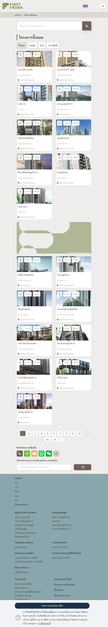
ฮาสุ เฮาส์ (56, 521)
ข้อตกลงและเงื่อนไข (62, 579)
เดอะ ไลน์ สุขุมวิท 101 (61, 525)
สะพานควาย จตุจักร (24, 553)
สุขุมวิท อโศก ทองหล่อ (25, 512)
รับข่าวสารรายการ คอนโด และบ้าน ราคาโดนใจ (37, 460)
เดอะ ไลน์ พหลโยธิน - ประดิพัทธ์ (29, 561)
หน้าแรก (18, 15)
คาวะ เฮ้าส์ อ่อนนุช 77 (61, 528)
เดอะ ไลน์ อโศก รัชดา (61, 557)
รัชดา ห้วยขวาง (22, 567)
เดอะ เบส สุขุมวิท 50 (61, 517)
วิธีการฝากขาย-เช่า (62, 595)
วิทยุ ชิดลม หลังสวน (24, 542)
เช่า (16, 486)
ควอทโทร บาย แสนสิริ (24, 525)
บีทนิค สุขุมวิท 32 (22, 536)
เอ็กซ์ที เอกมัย (21, 528)
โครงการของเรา (22, 504)
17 (55, 439)
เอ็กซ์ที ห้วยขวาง (22, 572)
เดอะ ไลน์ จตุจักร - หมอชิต (26, 557)
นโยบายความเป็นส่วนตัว (64, 584)
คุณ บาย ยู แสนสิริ (22, 517)
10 (79, 433)
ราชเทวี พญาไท (59, 542)
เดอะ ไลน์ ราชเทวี (59, 547)
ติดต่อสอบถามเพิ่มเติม (26, 447)
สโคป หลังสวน (21, 547)
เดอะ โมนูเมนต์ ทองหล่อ (25, 532)
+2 (56, 453)
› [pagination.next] (61, 439)
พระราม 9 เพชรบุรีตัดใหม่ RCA (66, 553)
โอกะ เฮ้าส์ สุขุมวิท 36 (24, 521)
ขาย (16, 482)
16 (47, 439)
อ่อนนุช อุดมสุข (59, 512)
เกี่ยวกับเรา (58, 590)
